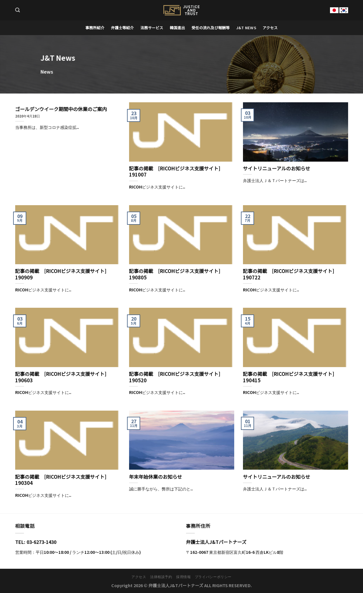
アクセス (270, 27)
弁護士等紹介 (122, 27)
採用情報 (183, 576)
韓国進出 (177, 27)
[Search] (17, 10)
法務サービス (151, 27)
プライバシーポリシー (213, 576)
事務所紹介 (94, 27)
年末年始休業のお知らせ (155, 477)
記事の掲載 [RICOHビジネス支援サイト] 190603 (63, 377)
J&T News (246, 27)
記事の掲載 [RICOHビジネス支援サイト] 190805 (177, 274)
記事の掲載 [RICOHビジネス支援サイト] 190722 (291, 274)
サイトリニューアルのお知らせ (276, 168)
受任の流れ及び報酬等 (211, 27)
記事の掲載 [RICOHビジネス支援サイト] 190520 (177, 377)
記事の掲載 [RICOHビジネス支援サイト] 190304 (63, 480)
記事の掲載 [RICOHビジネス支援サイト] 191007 (177, 171)
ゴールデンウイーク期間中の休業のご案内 (61, 109)
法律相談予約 (161, 576)
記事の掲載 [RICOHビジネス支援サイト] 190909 (63, 274)
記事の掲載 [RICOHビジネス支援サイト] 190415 (291, 377)
